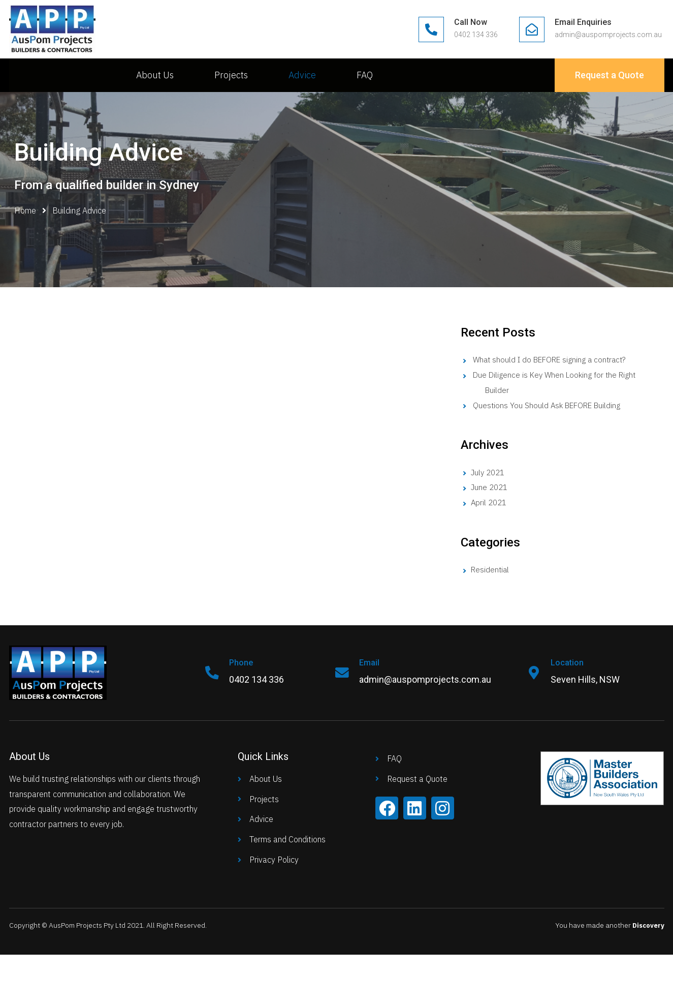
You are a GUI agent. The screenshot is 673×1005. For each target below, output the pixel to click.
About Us (155, 75)
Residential (490, 569)
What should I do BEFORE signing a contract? (554, 359)
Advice (302, 75)
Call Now (470, 22)
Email (371, 662)
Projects (231, 75)
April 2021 (490, 502)
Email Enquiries (583, 22)
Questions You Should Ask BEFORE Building (550, 405)
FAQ (365, 75)
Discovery (646, 925)
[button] (609, 75)
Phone (243, 662)
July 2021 (489, 472)
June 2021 (490, 487)
